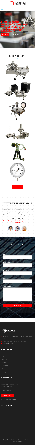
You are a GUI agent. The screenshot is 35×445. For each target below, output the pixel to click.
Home (3, 356)
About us (4, 359)
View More (17, 187)
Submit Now (17, 305)
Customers (5, 366)
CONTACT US (15, 34)
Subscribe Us (7, 395)
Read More (5, 34)
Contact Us (5, 369)
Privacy (4, 372)
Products (4, 362)
